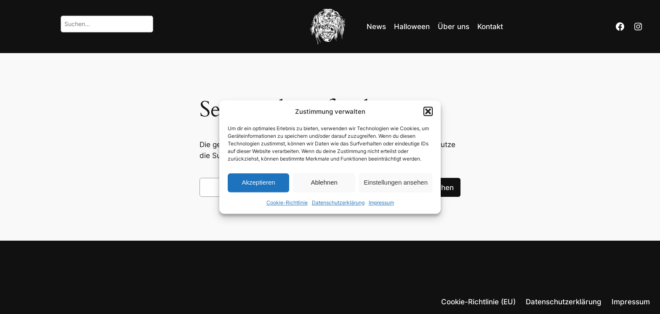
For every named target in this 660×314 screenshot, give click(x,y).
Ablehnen (324, 182)
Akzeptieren (258, 182)
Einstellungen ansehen (396, 182)
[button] (428, 111)
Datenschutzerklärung (338, 202)
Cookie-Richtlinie (287, 202)
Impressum (381, 202)
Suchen (441, 187)
